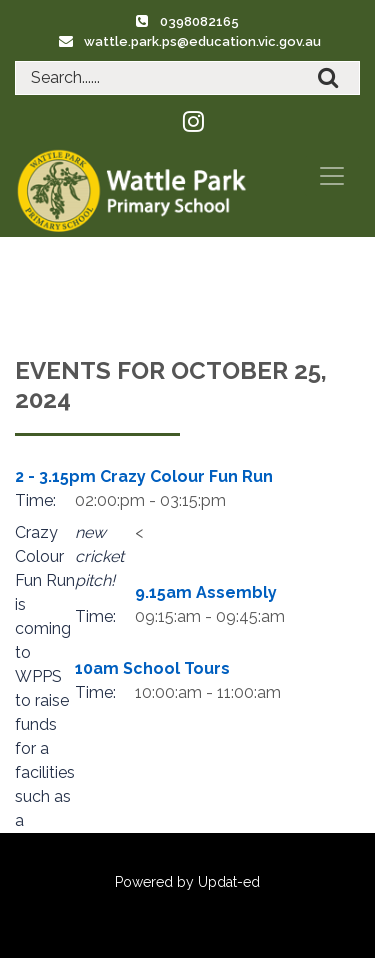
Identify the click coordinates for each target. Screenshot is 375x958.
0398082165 (199, 21)
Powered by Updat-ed (187, 882)
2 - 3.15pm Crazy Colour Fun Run (144, 476)
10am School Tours (152, 668)
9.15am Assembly (206, 592)
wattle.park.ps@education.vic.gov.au (202, 41)
